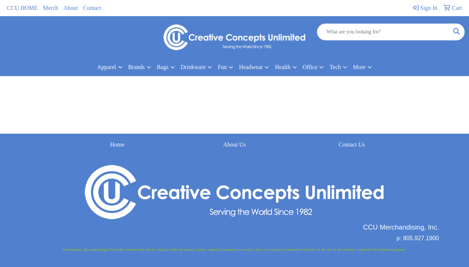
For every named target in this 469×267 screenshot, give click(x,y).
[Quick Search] (383, 32)
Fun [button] (222, 67)
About (70, 8)
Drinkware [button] (193, 67)
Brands (136, 67)
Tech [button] (335, 67)
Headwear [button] (251, 67)
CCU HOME (22, 8)
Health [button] (283, 67)
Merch (50, 8)
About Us (234, 144)
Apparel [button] (106, 67)
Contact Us (352, 144)
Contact (92, 8)
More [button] (359, 67)
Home (117, 144)
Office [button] (310, 67)
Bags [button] (163, 67)
